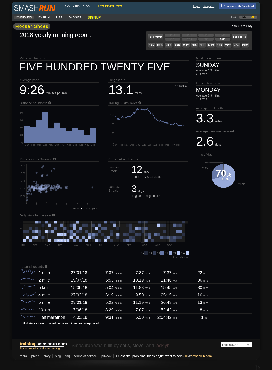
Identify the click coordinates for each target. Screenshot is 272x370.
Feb (160, 45)
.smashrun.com (43, 344)
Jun (194, 45)
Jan (151, 45)
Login (196, 6)
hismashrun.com (198, 356)
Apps (76, 6)
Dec (245, 45)
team (23, 356)
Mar (168, 45)
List (59, 17)
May (186, 45)
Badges (75, 17)
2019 (222, 39)
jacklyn (162, 345)
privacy (106, 356)
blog (86, 6)
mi (252, 17)
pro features (109, 6)
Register (208, 6)
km (244, 17)
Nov (236, 45)
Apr (177, 45)
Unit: (234, 17)
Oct (228, 45)
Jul (202, 45)
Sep (219, 45)
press (35, 356)
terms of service (85, 356)
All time (155, 37)
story (47, 356)
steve (138, 345)
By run (44, 17)
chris (125, 345)
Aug (211, 45)
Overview (24, 17)
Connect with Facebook (237, 6)
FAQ (67, 6)
